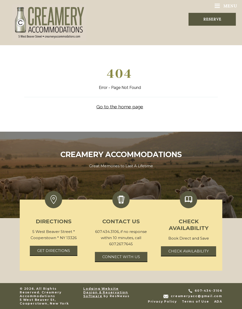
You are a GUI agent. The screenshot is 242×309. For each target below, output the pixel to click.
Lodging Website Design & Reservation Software (105, 292)
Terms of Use (195, 301)
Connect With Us (121, 256)
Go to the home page (119, 106)
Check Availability (188, 251)
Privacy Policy (162, 301)
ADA (218, 301)
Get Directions (53, 250)
